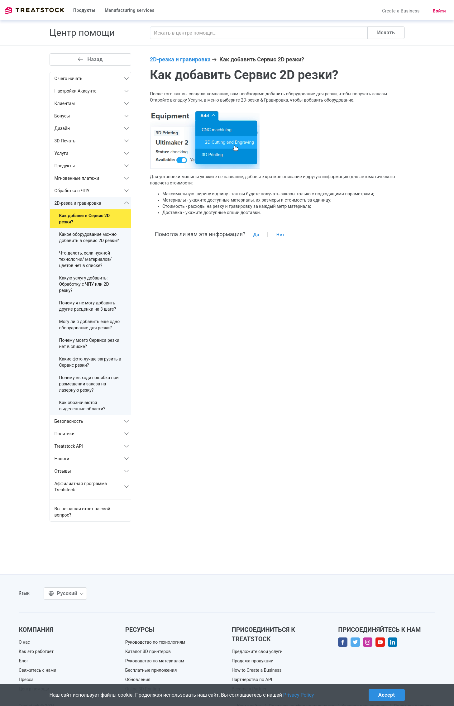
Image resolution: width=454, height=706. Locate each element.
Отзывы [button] (92, 471)
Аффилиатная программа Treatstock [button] (92, 486)
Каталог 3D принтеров (148, 651)
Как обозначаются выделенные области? (82, 405)
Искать (386, 33)
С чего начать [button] (92, 78)
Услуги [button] (92, 153)
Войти (439, 10)
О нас (24, 642)
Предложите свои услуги (257, 651)
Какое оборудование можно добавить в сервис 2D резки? (89, 237)
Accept (386, 695)
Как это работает (36, 651)
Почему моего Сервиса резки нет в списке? (89, 343)
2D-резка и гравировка (180, 59)
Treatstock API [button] (92, 446)
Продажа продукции (253, 660)
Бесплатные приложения (151, 670)
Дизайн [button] (92, 128)
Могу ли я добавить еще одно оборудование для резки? (89, 324)
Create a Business (401, 10)
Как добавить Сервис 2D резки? (84, 218)
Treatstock (34, 10)
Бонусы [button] (92, 115)
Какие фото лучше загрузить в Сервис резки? (90, 362)
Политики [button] (92, 433)
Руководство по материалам (154, 660)
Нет (280, 234)
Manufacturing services (130, 10)
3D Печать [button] (92, 140)
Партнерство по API (252, 679)
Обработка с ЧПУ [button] (92, 190)
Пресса (26, 679)
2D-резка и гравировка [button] (92, 203)
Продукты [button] (92, 165)
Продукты (84, 10)
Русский (66, 593)
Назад (90, 59)
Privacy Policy (298, 695)
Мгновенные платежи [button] (92, 178)
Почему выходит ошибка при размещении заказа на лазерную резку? (89, 384)
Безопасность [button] (92, 421)
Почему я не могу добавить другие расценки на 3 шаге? (87, 306)
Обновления (138, 679)
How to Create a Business (257, 670)
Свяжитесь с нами (37, 670)
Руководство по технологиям (155, 642)
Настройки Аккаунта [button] (92, 90)
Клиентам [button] (92, 103)
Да (256, 234)
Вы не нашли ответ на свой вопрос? (82, 512)
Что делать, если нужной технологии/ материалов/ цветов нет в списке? (85, 259)
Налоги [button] (92, 458)
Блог (23, 660)
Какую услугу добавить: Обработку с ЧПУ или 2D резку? (84, 284)
